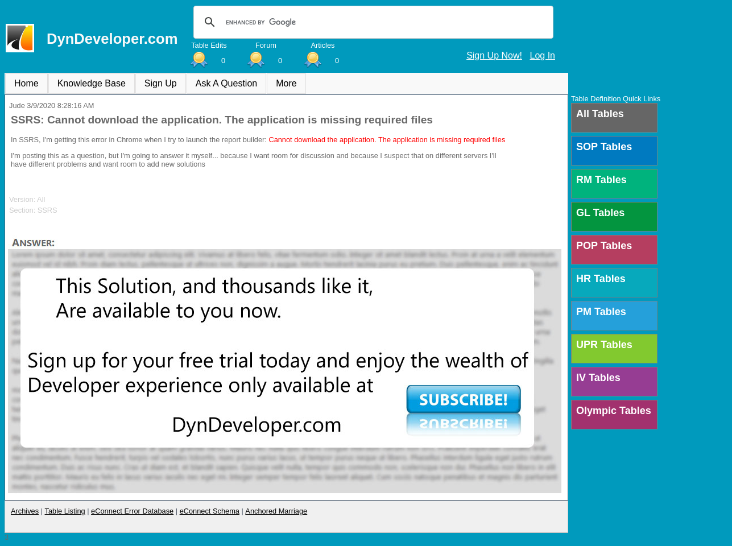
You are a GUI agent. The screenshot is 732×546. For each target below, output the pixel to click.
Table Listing (65, 511)
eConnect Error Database (132, 511)
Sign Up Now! (494, 55)
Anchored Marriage (276, 511)
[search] (372, 22)
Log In (542, 55)
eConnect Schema (209, 511)
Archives (25, 511)
